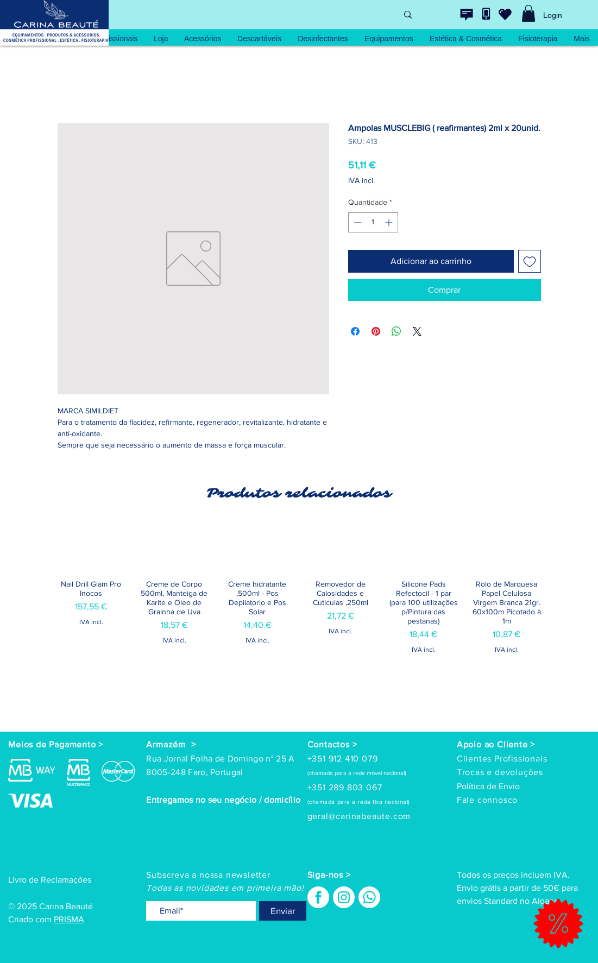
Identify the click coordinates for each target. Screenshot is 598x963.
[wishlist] (505, 14)
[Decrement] (356, 222)
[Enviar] (282, 911)
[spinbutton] (373, 222)
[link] (528, 13)
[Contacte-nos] (466, 15)
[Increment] (389, 222)
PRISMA (69, 919)
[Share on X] (417, 331)
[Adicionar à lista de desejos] (529, 261)
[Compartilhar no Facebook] (355, 331)
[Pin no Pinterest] (375, 331)
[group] (299, 623)
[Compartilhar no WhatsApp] (396, 331)
